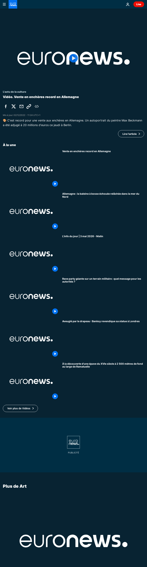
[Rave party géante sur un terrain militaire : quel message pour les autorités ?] (103, 296)
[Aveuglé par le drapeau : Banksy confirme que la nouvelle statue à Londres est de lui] (103, 339)
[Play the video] (73, 58)
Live (138, 4)
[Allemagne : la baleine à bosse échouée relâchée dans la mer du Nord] (103, 211)
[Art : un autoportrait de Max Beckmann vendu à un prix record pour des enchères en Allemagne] (103, 169)
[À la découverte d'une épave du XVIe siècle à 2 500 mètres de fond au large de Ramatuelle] (103, 381)
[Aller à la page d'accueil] (13, 4)
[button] (20, 408)
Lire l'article (129, 133)
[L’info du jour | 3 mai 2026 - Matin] (103, 254)
